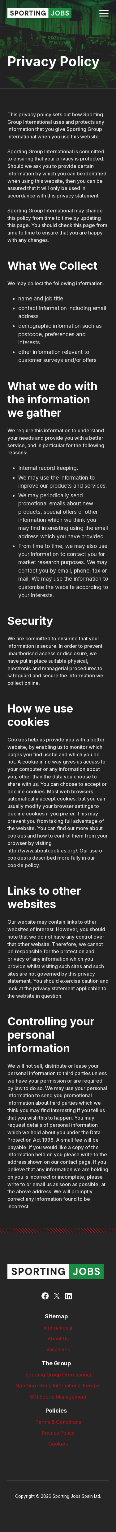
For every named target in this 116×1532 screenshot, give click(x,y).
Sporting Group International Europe (58, 1386)
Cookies (58, 1444)
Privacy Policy (58, 1433)
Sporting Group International (58, 1375)
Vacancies (58, 1350)
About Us (58, 1339)
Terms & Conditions (58, 1422)
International (58, 1328)
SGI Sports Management (58, 1397)
